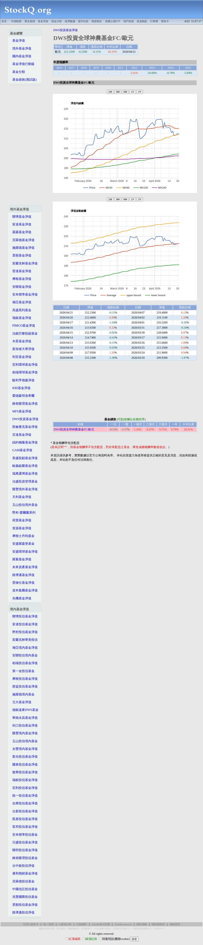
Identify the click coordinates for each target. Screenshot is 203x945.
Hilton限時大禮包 (102, 929)
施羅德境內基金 (22, 694)
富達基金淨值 (20, 224)
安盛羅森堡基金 (22, 543)
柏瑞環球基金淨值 (24, 372)
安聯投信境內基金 (24, 655)
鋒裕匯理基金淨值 (24, 403)
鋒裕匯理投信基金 (24, 858)
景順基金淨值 (20, 255)
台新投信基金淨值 (24, 811)
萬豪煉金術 (73, 929)
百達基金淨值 (20, 434)
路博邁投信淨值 (22, 912)
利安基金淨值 (20, 357)
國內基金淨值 (20, 56)
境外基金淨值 (20, 48)
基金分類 (56, 21)
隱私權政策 (158, 924)
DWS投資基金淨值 (24, 419)
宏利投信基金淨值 (24, 788)
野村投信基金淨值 (24, 632)
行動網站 (82, 924)
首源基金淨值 (20, 528)
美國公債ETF (112, 21)
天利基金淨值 (20, 497)
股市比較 (83, 21)
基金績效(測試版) (23, 79)
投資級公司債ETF (121, 929)
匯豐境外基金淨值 (24, 489)
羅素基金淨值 (20, 559)
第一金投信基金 (22, 671)
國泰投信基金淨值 (24, 764)
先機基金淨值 (20, 598)
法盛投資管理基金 (24, 481)
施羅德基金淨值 (22, 247)
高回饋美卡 (86, 929)
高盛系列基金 (20, 310)
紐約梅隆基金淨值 (24, 442)
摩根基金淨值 (20, 278)
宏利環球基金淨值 (24, 364)
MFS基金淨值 (20, 411)
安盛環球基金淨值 (24, 551)
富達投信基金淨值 (24, 624)
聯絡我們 (175, 924)
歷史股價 (30, 21)
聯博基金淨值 (20, 216)
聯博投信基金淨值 (24, 616)
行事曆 (154, 21)
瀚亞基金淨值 (20, 302)
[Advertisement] (129, 9)
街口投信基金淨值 (24, 725)
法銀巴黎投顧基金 (24, 333)
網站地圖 (142, 924)
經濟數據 (70, 21)
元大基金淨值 (20, 702)
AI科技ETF (159, 929)
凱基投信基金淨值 (24, 819)
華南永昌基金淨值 (24, 717)
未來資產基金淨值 (24, 567)
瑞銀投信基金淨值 (24, 780)
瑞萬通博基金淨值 (24, 473)
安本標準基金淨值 (24, 294)
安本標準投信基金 (24, 834)
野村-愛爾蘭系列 (22, 512)
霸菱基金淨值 (20, 232)
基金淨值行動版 (22, 64)
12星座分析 (65, 924)
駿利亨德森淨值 (22, 380)
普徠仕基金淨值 (22, 582)
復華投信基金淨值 (24, 772)
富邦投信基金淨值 (24, 826)
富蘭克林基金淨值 (24, 263)
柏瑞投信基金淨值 (24, 663)
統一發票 (48, 924)
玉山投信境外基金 (24, 504)
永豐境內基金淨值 (24, 748)
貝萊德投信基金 (22, 881)
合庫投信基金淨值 (24, 803)
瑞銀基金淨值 (20, 317)
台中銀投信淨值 (22, 865)
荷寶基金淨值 (20, 520)
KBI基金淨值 (20, 388)
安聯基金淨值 (20, 286)
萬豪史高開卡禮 (46, 929)
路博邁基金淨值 (22, 575)
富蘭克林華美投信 (24, 639)
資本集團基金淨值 (24, 590)
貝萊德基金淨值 (22, 240)
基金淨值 (43, 21)
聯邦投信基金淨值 (24, 850)
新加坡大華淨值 (22, 349)
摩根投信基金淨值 (24, 678)
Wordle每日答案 (101, 924)
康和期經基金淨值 (24, 873)
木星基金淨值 (20, 341)
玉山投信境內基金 (24, 741)
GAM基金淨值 (21, 450)
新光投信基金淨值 (24, 756)
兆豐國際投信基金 (24, 896)
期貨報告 (97, 21)
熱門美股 (129, 21)
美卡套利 (60, 929)
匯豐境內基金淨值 (24, 733)
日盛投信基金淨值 (24, 842)
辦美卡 (165, 21)
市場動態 (16, 21)
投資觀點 (142, 21)
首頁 (4, 21)
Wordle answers (123, 924)
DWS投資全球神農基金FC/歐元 (74, 429)
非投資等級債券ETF (141, 929)
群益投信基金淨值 (24, 686)
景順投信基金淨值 (24, 904)
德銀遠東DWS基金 (24, 709)
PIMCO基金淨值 (22, 325)
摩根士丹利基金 (22, 536)
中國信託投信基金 (24, 889)
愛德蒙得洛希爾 (22, 395)
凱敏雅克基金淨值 (24, 426)
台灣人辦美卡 (30, 924)
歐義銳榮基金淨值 (24, 465)
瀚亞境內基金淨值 (24, 647)
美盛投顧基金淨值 (24, 458)
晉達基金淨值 (20, 271)
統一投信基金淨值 (24, 795)
